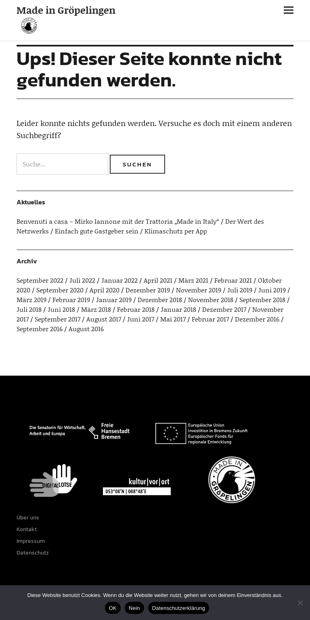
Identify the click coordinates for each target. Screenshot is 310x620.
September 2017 (57, 319)
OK (113, 608)
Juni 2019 (272, 289)
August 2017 (103, 319)
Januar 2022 (119, 280)
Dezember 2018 (160, 299)
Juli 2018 (29, 309)
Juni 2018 (61, 309)
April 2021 (158, 280)
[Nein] (300, 603)
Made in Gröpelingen (66, 10)
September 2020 (60, 289)
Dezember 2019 (148, 289)
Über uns (28, 517)
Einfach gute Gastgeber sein (96, 230)
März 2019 (31, 299)
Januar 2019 (114, 299)
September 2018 (262, 299)
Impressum (31, 541)
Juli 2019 (239, 289)
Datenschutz (33, 553)
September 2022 (40, 280)
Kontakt (27, 529)
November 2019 (198, 289)
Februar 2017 (210, 319)
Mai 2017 (173, 319)
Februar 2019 (71, 299)
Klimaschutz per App (176, 230)
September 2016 (40, 328)
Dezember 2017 (224, 309)
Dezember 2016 (257, 319)
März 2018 (96, 309)
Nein (134, 608)
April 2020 (104, 289)
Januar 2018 (178, 309)
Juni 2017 (140, 319)
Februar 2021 (233, 280)
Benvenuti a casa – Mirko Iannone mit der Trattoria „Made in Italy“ (118, 221)
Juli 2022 (82, 280)
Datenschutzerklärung (178, 608)
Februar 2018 (136, 309)
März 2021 (193, 280)
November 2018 (210, 299)
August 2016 (86, 328)
